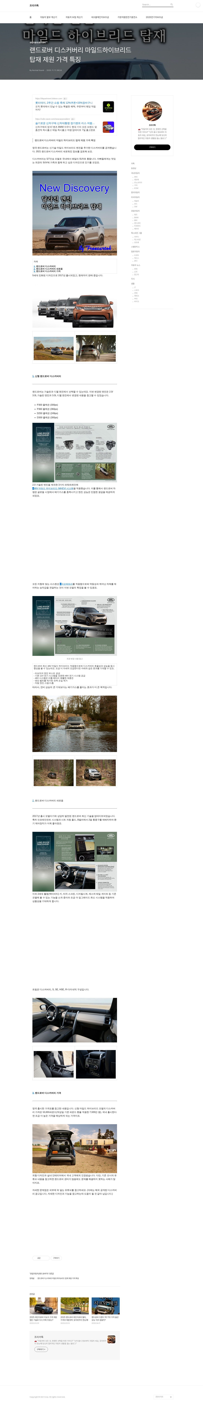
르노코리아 (138, 182)
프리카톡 (34, 5)
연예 (135, 293)
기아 (135, 185)
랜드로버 (137, 223)
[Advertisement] (74, 520)
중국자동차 (135, 192)
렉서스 (136, 258)
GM (135, 207)
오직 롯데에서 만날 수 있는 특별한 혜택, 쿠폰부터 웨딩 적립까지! (65, 108)
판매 (135, 269)
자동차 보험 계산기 (74, 17)
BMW (136, 217)
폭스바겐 (137, 240)
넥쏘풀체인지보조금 (100, 17)
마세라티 (137, 226)
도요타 (136, 255)
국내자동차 (135, 173)
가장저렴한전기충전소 (127, 17)
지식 (132, 279)
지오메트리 (66, 584)
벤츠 (135, 215)
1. (35, 266)
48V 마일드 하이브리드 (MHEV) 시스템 (52, 488)
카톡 (132, 163)
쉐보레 (136, 180)
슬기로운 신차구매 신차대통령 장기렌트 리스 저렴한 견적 (65, 123)
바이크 (136, 301)
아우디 (136, 237)
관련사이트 (159, 1397)
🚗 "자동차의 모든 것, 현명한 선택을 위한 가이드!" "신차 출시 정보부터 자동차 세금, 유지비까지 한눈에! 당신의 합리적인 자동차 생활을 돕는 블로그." (70, 1342)
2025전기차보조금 (154, 17)
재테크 (136, 296)
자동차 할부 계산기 (48, 17)
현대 (135, 177)
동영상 (133, 168)
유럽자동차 (135, 211)
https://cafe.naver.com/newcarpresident (52, 119)
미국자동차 (135, 197)
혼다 (135, 261)
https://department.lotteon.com (48, 98)
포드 (135, 204)
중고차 (136, 275)
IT (135, 287)
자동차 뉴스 (135, 265)
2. (35, 269)
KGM (136, 188)
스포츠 (136, 290)
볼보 (135, 220)
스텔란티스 (135, 247)
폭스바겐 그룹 (136, 233)
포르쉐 (136, 242)
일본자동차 (135, 251)
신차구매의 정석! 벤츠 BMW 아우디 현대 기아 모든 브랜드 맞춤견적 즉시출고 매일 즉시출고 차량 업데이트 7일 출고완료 (66, 128)
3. (35, 271)
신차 (135, 272)
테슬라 (136, 201)
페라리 (136, 229)
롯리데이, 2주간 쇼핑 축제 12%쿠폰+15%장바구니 (64, 102)
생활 (132, 284)
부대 (135, 299)
